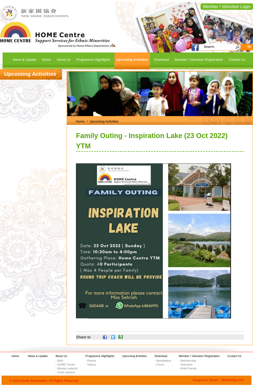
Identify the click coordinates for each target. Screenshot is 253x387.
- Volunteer (186, 364)
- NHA (59, 360)
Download (161, 356)
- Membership (187, 360)
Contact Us (234, 356)
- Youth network (65, 372)
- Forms (159, 364)
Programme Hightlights (100, 356)
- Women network (67, 368)
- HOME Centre (65, 364)
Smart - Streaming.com (226, 380)
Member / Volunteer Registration (199, 356)
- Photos (91, 360)
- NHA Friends (188, 368)
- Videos (91, 364)
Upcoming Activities (134, 356)
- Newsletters (163, 360)
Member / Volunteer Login (226, 6)
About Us (61, 356)
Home (80, 121)
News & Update (38, 356)
